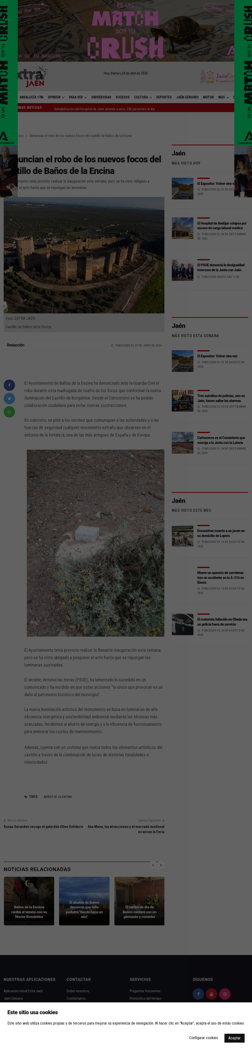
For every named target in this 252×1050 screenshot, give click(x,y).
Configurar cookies (203, 1037)
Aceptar (234, 1038)
